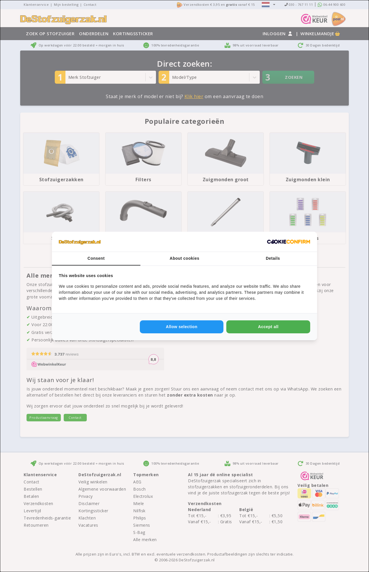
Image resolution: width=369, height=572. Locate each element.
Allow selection (181, 326)
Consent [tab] (96, 258)
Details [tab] (273, 258)
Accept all (268, 326)
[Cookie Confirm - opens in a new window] (288, 242)
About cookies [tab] (184, 258)
